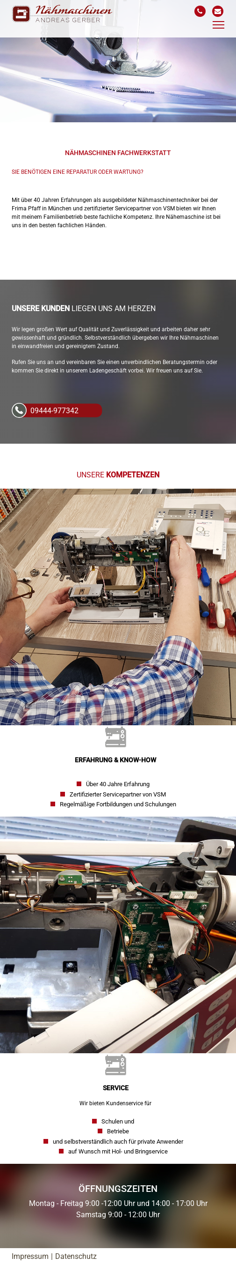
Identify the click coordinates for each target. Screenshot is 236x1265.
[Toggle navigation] (218, 25)
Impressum (30, 1256)
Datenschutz (76, 1256)
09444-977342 (54, 410)
